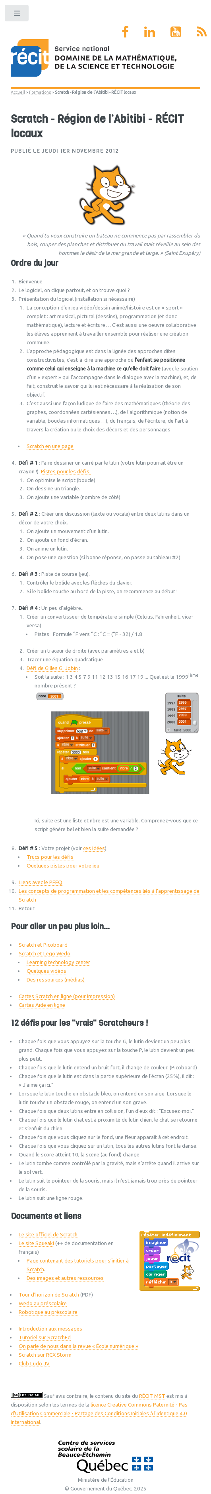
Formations (40, 92)
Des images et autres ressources (65, 1278)
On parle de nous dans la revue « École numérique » (78, 1346)
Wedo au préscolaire (43, 1303)
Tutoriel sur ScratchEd (45, 1337)
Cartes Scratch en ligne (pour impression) (67, 996)
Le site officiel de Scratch (48, 1235)
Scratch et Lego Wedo (44, 954)
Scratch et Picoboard (43, 945)
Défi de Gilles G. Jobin (52, 668)
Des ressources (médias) (56, 980)
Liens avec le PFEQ (40, 882)
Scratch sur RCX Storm (45, 1355)
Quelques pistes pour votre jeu (63, 866)
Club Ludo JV (34, 1364)
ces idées (94, 848)
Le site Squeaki (36, 1243)
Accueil (18, 92)
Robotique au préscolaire (48, 1312)
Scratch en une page (50, 446)
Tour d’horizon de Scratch (49, 1295)
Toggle (17, 15)
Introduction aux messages (50, 1329)
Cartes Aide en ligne (42, 1005)
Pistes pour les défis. (66, 472)
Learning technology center (58, 962)
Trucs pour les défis (50, 857)
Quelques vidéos (46, 971)
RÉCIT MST (152, 1396)
